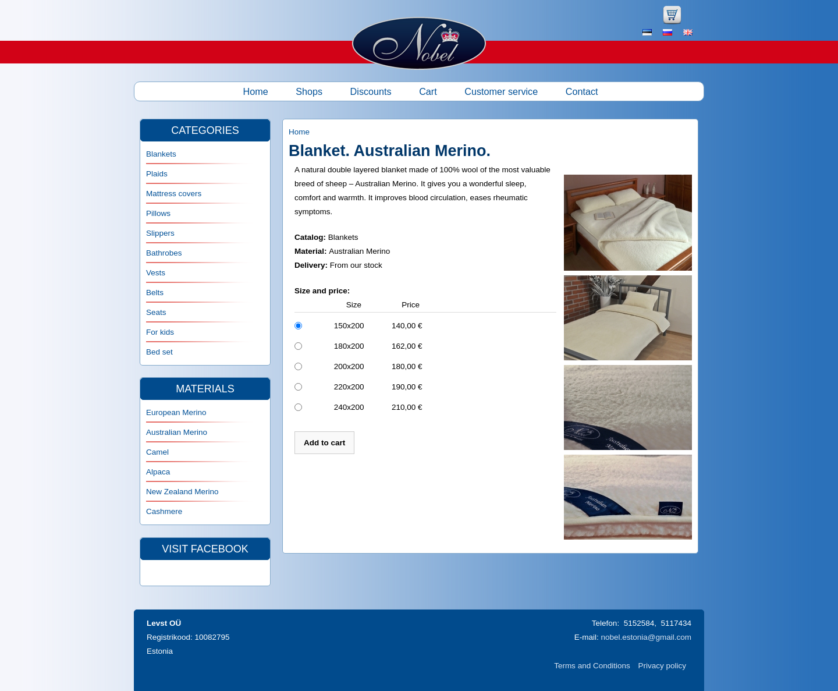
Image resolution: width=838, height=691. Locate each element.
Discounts (371, 91)
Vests (155, 272)
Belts (155, 292)
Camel (157, 452)
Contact (582, 91)
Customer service (501, 91)
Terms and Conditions (592, 665)
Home (255, 91)
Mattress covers (173, 193)
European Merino (176, 412)
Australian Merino (176, 432)
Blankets (161, 154)
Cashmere (164, 511)
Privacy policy (662, 665)
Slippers (160, 233)
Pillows (158, 213)
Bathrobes (164, 253)
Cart (428, 91)
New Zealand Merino (182, 491)
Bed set (159, 352)
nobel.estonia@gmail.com (646, 637)
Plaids (157, 173)
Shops (309, 91)
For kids (160, 332)
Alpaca (158, 471)
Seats (156, 312)
